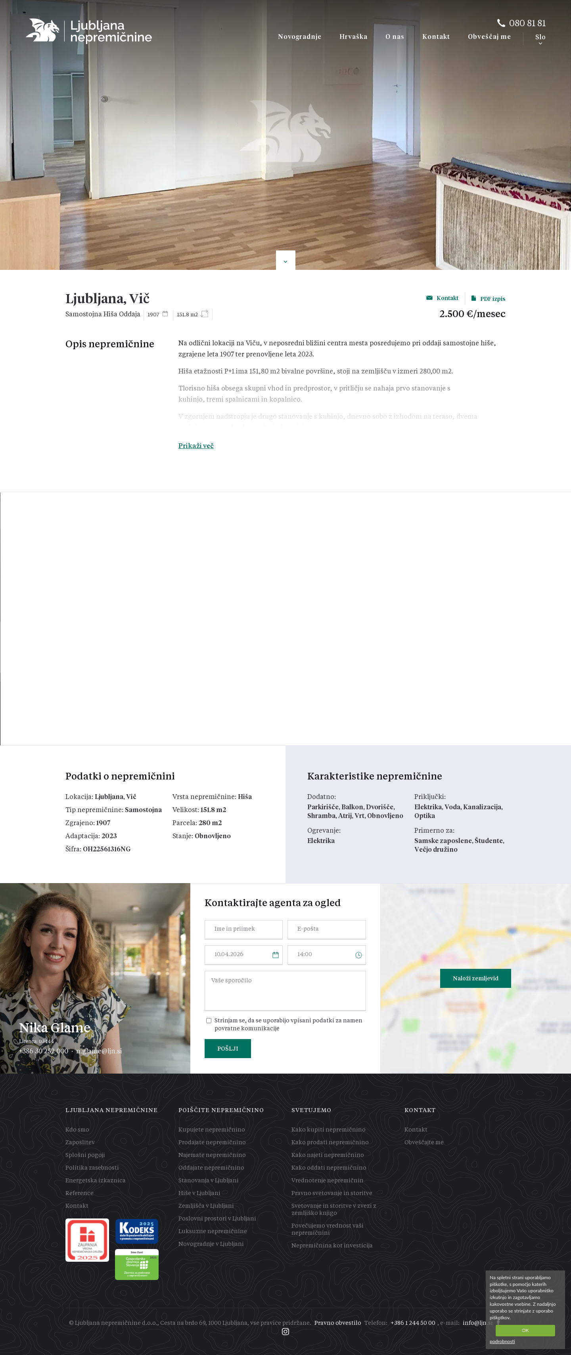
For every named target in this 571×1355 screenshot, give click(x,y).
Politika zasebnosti (92, 1168)
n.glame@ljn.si (99, 1051)
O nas (394, 36)
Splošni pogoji (85, 1155)
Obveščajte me (424, 1142)
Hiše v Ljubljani (199, 1193)
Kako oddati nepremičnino (328, 1168)
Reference (79, 1193)
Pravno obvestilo (337, 1323)
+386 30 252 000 (43, 1051)
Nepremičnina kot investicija (332, 1246)
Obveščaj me (489, 36)
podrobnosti (502, 1341)
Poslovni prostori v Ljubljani (217, 1219)
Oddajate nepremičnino (211, 1168)
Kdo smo (77, 1130)
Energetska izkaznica (95, 1181)
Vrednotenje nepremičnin (327, 1181)
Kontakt (436, 36)
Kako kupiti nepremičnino (328, 1130)
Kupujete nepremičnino (211, 1130)
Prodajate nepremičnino (212, 1142)
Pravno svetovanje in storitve (331, 1193)
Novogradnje (300, 36)
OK (525, 1330)
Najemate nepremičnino (212, 1155)
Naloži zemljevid (475, 978)
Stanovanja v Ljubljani (208, 1181)
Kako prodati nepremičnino (330, 1142)
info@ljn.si (478, 1323)
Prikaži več (196, 446)
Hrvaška (353, 36)
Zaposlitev (80, 1142)
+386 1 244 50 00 (413, 1323)
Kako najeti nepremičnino (327, 1155)
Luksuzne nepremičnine (212, 1231)
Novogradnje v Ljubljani (211, 1244)
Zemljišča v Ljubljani (206, 1206)
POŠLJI (227, 1048)
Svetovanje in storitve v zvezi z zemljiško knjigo (333, 1209)
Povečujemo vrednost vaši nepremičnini (327, 1229)
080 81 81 (527, 23)
